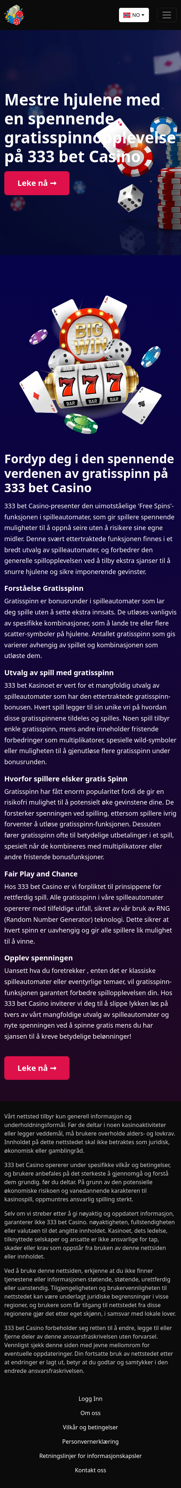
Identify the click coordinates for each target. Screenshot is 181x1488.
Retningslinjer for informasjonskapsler (90, 1456)
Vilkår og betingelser (90, 1427)
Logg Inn (90, 1399)
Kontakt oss (90, 1470)
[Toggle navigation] (167, 15)
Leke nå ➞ (36, 183)
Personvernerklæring (90, 1441)
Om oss (91, 1413)
